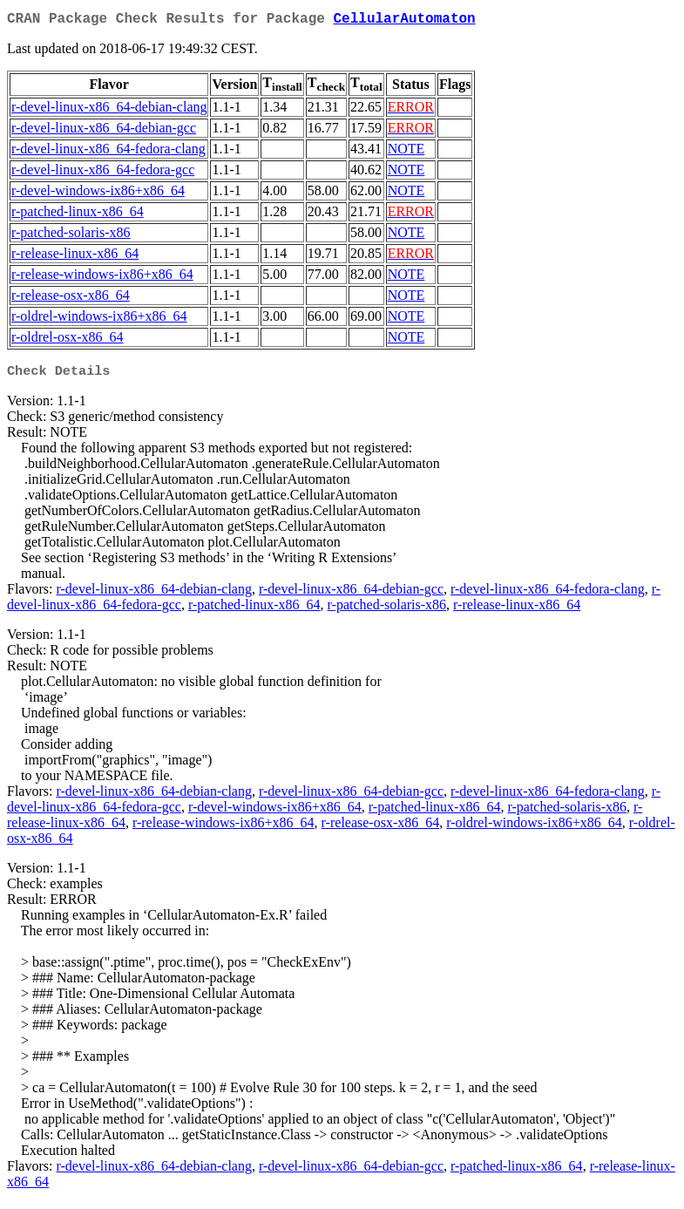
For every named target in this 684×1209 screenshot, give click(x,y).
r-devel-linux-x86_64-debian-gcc (103, 131)
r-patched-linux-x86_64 (77, 214)
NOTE (406, 152)
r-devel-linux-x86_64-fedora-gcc (102, 173)
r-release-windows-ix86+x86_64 (102, 277)
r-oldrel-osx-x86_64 (67, 340)
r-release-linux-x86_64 (75, 256)
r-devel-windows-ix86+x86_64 (98, 194)
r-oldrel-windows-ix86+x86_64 (99, 319)
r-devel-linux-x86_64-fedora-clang (108, 152)
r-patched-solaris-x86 (71, 235)
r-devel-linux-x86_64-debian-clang (109, 110)
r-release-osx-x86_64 (70, 298)
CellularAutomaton (404, 21)
